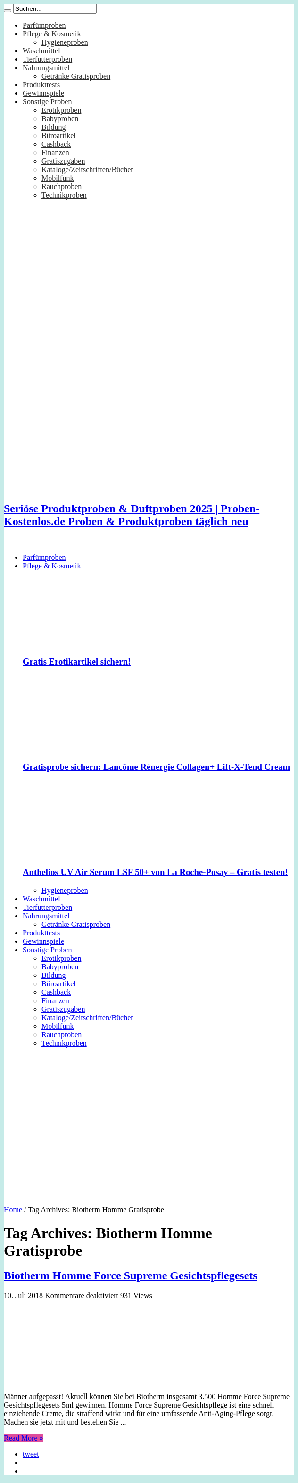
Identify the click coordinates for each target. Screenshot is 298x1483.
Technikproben (64, 195)
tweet (31, 1454)
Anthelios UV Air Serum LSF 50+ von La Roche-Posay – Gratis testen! (155, 872)
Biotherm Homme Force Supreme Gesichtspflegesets (130, 1275)
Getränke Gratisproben (75, 76)
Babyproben (59, 119)
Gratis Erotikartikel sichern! (77, 662)
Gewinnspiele (43, 93)
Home (13, 1210)
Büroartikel (58, 136)
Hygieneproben (64, 42)
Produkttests (41, 85)
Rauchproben (61, 187)
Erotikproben (61, 110)
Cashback (56, 144)
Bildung (53, 127)
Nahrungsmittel (46, 68)
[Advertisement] (149, 1123)
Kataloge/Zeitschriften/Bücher (87, 170)
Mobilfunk (57, 178)
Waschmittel (41, 51)
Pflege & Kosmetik (52, 34)
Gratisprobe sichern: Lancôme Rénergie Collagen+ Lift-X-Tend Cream (156, 767)
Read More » (23, 1438)
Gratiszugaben (63, 161)
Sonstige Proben (47, 102)
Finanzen (55, 153)
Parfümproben (44, 25)
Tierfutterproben (47, 59)
